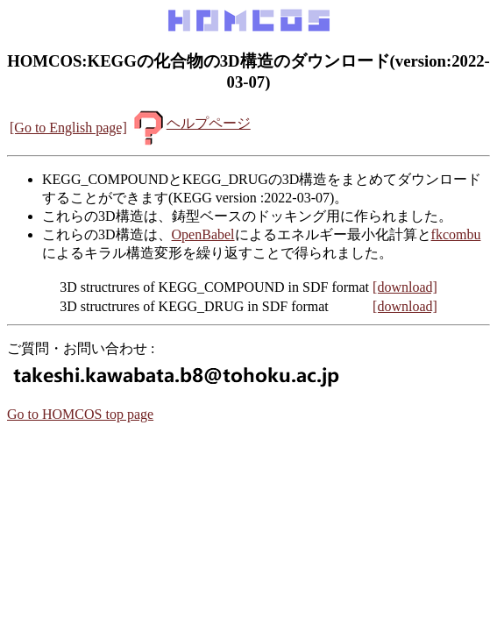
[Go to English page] (68, 127)
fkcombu (456, 234)
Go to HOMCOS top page (80, 414)
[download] (405, 287)
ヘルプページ (191, 123)
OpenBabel (203, 234)
